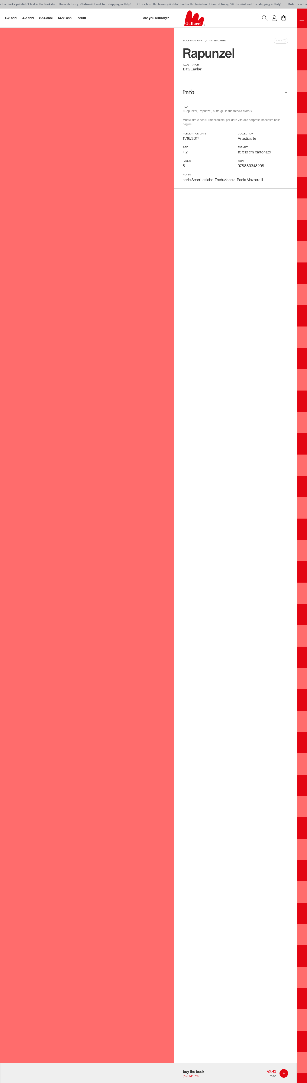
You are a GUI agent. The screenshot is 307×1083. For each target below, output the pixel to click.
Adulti (82, 18)
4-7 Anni (28, 18)
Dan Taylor (192, 69)
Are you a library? (156, 18)
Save (281, 40)
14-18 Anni (65, 18)
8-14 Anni (46, 18)
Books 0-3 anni (193, 40)
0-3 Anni (11, 18)
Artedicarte (217, 40)
